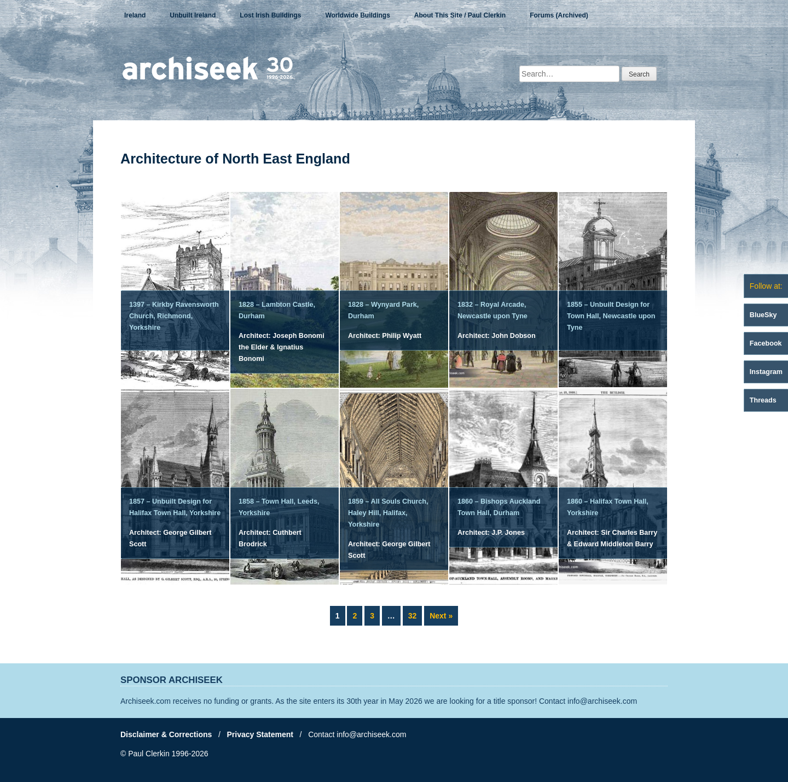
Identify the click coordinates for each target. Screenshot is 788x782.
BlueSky (763, 315)
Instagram (766, 372)
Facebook (766, 343)
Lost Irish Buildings (270, 15)
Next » (441, 615)
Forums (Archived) (559, 15)
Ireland (135, 15)
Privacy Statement (260, 734)
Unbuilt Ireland (193, 15)
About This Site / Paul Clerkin (460, 15)
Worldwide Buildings (357, 15)
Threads (763, 400)
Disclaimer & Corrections (166, 734)
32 (415, 614)
